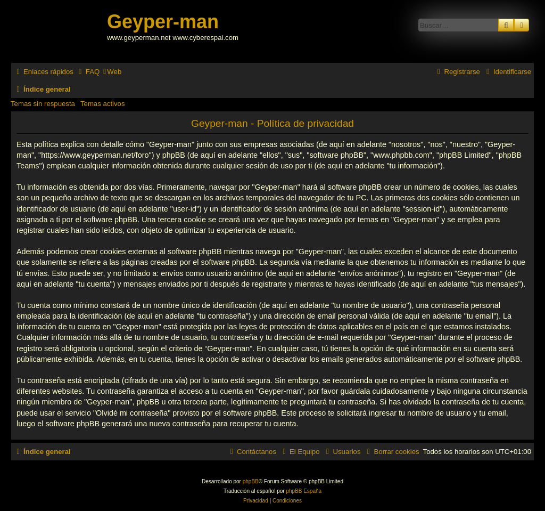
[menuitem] (88, 71)
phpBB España (303, 491)
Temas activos (102, 104)
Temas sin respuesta (43, 104)
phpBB (251, 481)
